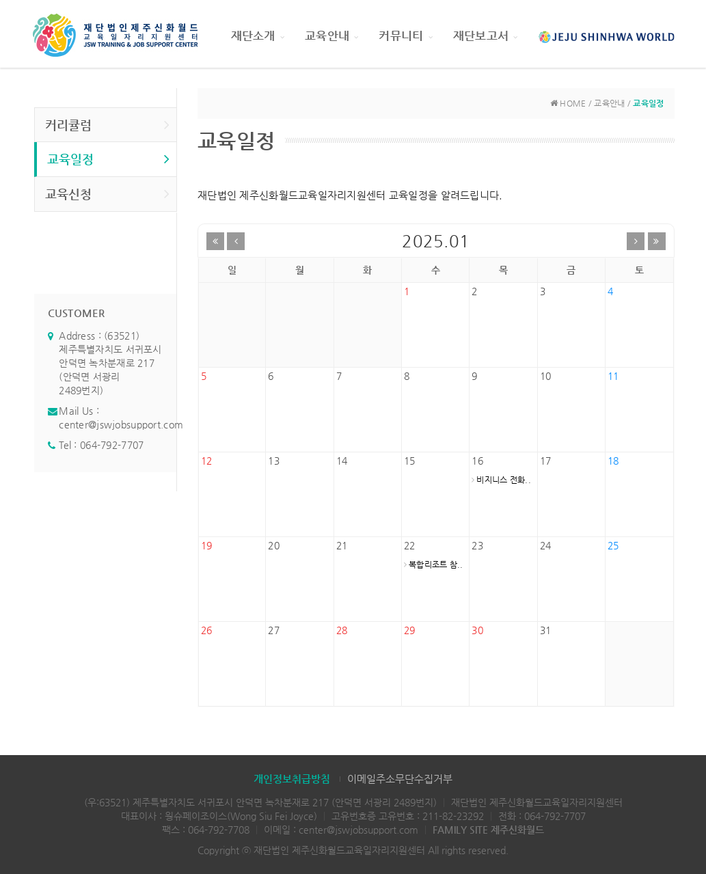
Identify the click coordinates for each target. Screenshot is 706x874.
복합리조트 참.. (433, 564)
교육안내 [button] (331, 35)
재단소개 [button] (257, 35)
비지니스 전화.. (501, 479)
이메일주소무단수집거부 (399, 778)
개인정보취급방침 (292, 778)
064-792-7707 (112, 444)
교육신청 (107, 193)
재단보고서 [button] (485, 35)
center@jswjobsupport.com (121, 424)
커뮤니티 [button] (405, 35)
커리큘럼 (107, 124)
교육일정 (108, 158)
